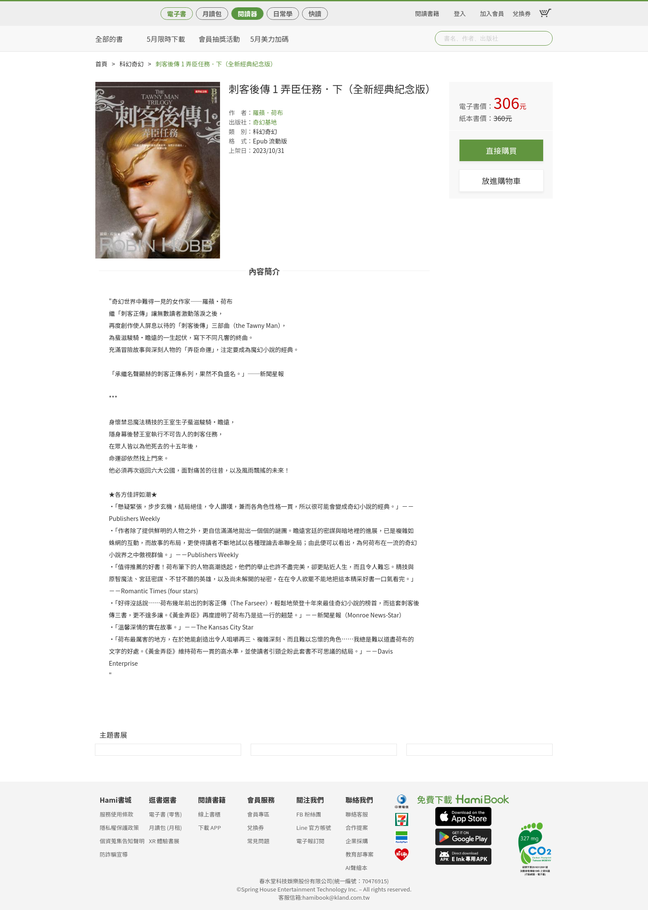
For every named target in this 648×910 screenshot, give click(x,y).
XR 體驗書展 (164, 841)
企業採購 (357, 841)
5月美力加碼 (269, 39)
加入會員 (492, 12)
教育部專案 (360, 854)
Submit (545, 38)
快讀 (314, 13)
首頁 (101, 63)
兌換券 (522, 12)
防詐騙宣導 (114, 854)
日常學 (283, 13)
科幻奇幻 (132, 63)
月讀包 (212, 13)
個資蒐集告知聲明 (122, 841)
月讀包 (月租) (165, 827)
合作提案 (357, 827)
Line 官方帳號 (313, 827)
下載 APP (209, 827)
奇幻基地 (265, 122)
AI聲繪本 (357, 867)
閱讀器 (247, 13)
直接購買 (501, 150)
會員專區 (258, 814)
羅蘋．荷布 (268, 112)
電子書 (176, 13)
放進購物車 (501, 180)
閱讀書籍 (427, 12)
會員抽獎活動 (219, 39)
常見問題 (258, 841)
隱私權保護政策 (119, 827)
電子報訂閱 (310, 841)
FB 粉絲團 (308, 814)
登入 (460, 12)
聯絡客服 (357, 814)
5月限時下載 (166, 39)
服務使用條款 (116, 814)
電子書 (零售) (165, 814)
